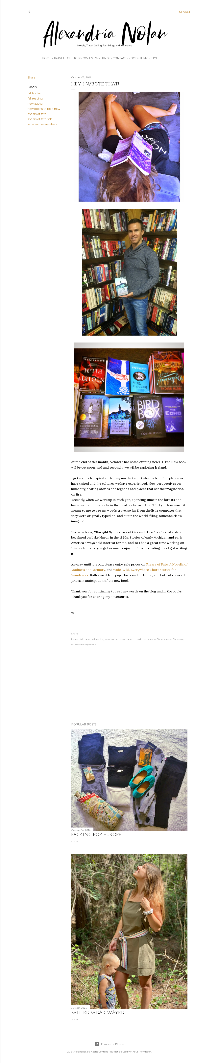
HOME (46, 58)
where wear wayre (97, 1012)
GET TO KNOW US (80, 58)
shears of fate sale (40, 119)
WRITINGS (102, 58)
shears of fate (37, 114)
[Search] (185, 12)
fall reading (35, 98)
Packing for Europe (96, 834)
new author (35, 103)
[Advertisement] (129, 685)
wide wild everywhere (43, 124)
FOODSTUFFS (139, 58)
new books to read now (44, 109)
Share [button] (32, 77)
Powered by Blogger (109, 1044)
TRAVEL (59, 58)
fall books (34, 93)
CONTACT (120, 58)
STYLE (155, 58)
